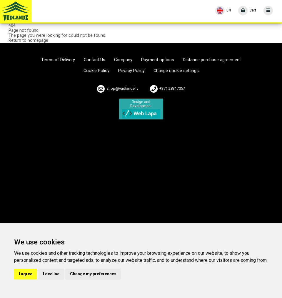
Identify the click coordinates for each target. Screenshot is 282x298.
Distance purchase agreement (212, 59)
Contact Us (94, 59)
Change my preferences (93, 274)
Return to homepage (28, 40)
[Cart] (247, 10)
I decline (51, 274)
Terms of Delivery (58, 59)
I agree (25, 274)
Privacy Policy (131, 70)
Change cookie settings (176, 70)
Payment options (157, 59)
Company (123, 59)
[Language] (223, 10)
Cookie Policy (96, 70)
